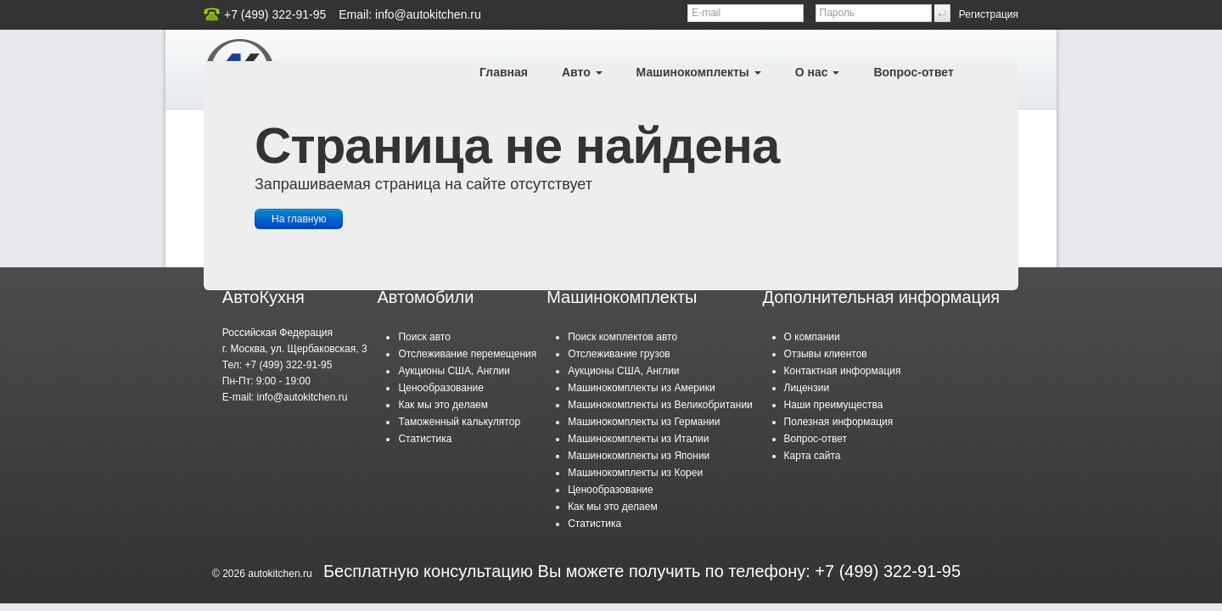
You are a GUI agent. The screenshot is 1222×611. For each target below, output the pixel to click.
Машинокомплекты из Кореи (635, 473)
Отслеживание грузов (619, 354)
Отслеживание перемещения (467, 354)
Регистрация (988, 14)
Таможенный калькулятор (459, 422)
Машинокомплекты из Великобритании (660, 405)
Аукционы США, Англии (453, 371)
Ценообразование (441, 388)
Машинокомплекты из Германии (644, 422)
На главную (299, 219)
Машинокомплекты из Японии (638, 456)
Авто (582, 72)
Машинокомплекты (698, 72)
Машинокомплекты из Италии (638, 439)
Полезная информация (839, 422)
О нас (817, 72)
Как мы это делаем (443, 405)
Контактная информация (842, 371)
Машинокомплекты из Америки (641, 388)
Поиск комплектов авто (622, 337)
